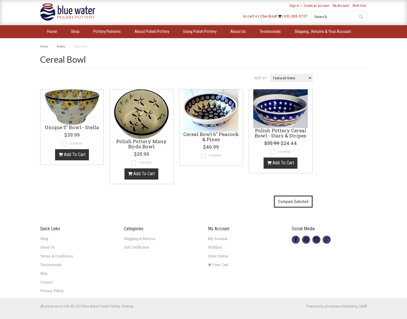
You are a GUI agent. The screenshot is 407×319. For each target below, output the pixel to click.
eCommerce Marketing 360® (346, 306)
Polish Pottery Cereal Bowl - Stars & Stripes (280, 133)
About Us (47, 247)
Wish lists (359, 6)
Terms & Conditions (56, 256)
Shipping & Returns (139, 238)
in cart (248, 16)
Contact (46, 282)
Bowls (61, 46)
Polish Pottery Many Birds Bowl (141, 144)
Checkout (269, 16)
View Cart (218, 264)
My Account (341, 6)
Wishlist (215, 247)
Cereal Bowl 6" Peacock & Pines (211, 137)
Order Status (218, 256)
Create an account (316, 6)
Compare (75, 143)
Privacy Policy (52, 290)
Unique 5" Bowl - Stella (72, 128)
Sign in (294, 6)
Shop (44, 238)
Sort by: (261, 78)
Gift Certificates (136, 247)
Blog (43, 273)
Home (44, 46)
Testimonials (51, 264)
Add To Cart (72, 154)
